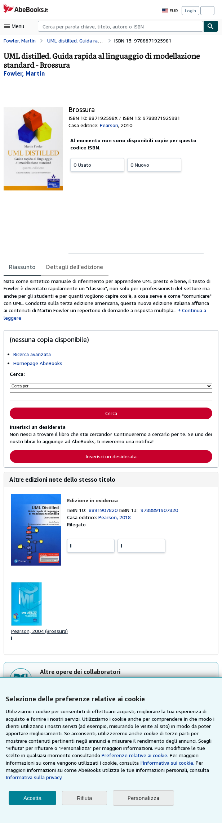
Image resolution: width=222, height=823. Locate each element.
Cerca (111, 413)
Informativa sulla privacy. (173, 777)
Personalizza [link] (143, 798)
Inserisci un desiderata (111, 456)
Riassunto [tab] (22, 267)
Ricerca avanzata (32, 355)
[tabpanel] (108, 300)
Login (190, 10)
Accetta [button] (32, 798)
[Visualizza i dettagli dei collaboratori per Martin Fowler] (23, 73)
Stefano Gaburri (118, 683)
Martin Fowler (79, 683)
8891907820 (104, 510)
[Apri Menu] (16, 26)
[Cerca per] (111, 387)
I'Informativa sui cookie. (112, 770)
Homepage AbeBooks (37, 364)
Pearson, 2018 (115, 517)
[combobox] (120, 26)
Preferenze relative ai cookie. (89, 763)
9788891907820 (160, 510)
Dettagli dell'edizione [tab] (71, 267)
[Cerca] (211, 26)
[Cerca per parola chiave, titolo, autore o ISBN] (111, 397)
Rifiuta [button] (84, 798)
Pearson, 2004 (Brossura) (40, 632)
